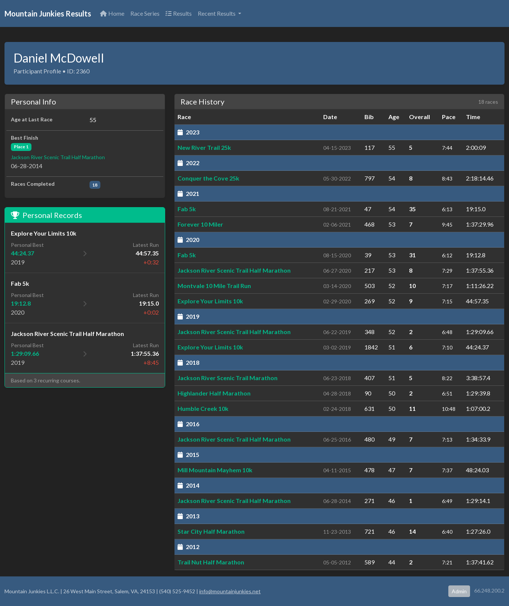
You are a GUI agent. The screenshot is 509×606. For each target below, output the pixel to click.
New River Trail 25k (204, 147)
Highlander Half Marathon (214, 393)
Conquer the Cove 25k (208, 178)
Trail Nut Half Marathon (211, 562)
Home (112, 13)
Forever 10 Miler (200, 224)
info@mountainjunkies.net (230, 591)
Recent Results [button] (217, 13)
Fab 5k (187, 208)
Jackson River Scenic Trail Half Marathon (58, 157)
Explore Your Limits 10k (210, 300)
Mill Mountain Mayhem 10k (215, 469)
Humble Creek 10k (203, 408)
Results (179, 13)
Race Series (145, 13)
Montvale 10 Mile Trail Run (214, 285)
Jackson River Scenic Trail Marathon (228, 377)
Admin (459, 591)
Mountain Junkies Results (47, 13)
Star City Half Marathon (211, 531)
